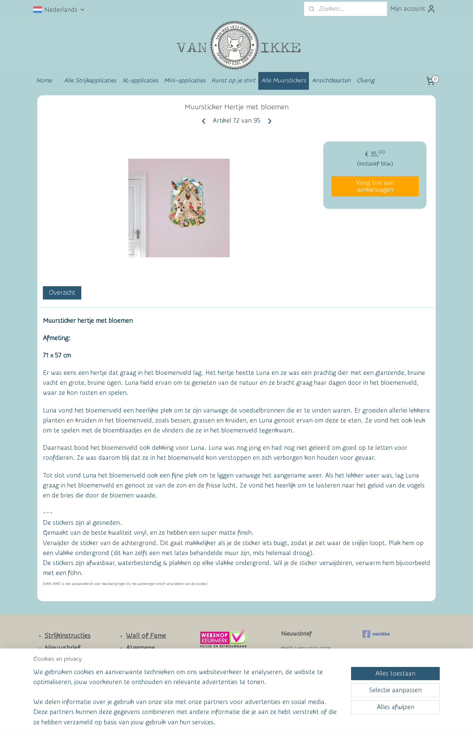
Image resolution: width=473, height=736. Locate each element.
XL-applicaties (140, 80)
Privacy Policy (141, 682)
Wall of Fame (146, 636)
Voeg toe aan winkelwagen (375, 186)
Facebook (59, 682)
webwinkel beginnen (248, 722)
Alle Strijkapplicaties (90, 80)
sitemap (207, 722)
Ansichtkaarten (331, 80)
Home (44, 80)
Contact (57, 660)
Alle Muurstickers (283, 80)
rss (221, 722)
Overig (365, 80)
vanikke (376, 634)
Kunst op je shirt (233, 80)
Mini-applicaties (184, 80)
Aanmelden (303, 674)
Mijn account (413, 8)
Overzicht (62, 292)
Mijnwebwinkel (309, 722)
